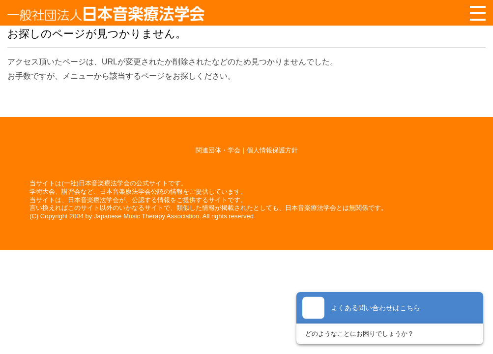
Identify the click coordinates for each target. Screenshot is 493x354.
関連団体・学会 (218, 150)
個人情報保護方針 (272, 150)
